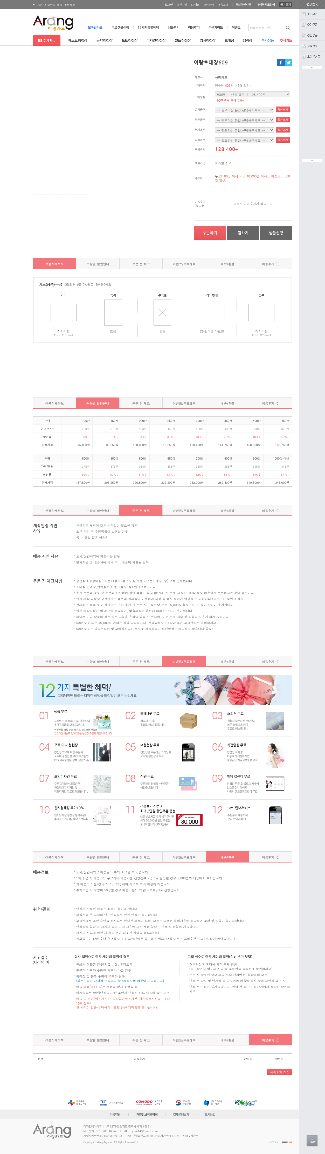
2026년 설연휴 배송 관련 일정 (56, 5)
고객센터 (208, 4)
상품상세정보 (54, 264)
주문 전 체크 (141, 264)
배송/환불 (227, 264)
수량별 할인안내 (97, 264)
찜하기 (243, 232)
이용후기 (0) (271, 264)
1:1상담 (195, 4)
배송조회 (223, 4)
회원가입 (182, 4)
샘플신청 (276, 232)
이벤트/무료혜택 (184, 264)
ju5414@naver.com (145, 1131)
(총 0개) (199, 206)
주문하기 (210, 232)
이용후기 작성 (279, 1072)
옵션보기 (283, 109)
